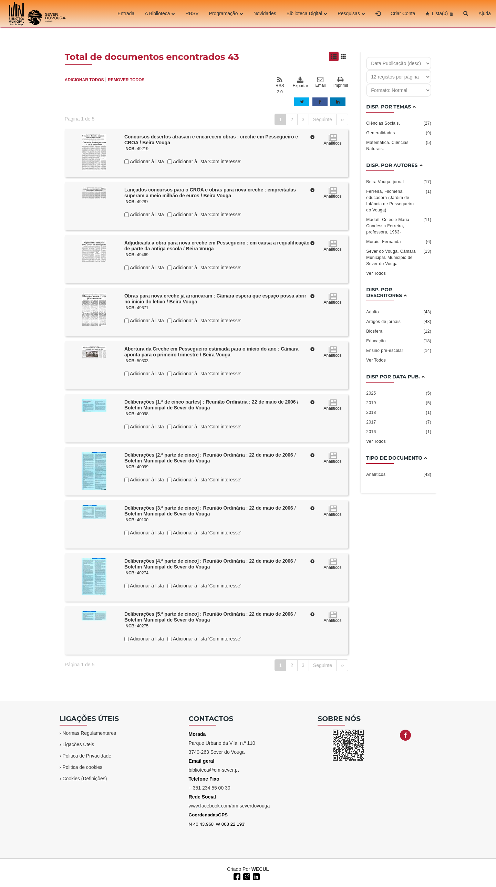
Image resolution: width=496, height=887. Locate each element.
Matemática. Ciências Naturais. (398, 145)
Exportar (300, 82)
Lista (440, 13)
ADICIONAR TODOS (84, 79)
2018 (398, 412)
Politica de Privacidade (86, 756)
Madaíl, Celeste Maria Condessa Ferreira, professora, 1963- (398, 225)
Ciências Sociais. (398, 123)
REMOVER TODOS (126, 79)
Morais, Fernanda (398, 242)
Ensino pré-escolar (398, 350)
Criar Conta (403, 13)
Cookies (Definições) (84, 778)
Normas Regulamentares (89, 733)
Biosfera (398, 331)
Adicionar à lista (146, 161)
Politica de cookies (82, 767)
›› (342, 119)
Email (320, 82)
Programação (226, 13)
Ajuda (484, 13)
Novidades (265, 13)
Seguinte (322, 119)
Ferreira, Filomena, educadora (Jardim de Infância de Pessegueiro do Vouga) (398, 200)
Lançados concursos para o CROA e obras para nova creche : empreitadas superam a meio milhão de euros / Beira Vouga (210, 192)
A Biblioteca (160, 13)
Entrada (125, 13)
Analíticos (398, 474)
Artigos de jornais (398, 322)
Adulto (398, 312)
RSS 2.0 (280, 85)
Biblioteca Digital (307, 13)
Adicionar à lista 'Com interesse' (206, 161)
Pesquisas (351, 13)
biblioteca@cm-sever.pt (214, 770)
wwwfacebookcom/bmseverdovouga (229, 805)
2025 (398, 393)
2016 (398, 432)
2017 (398, 422)
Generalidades (398, 133)
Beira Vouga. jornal (398, 182)
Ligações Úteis (78, 744)
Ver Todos (376, 273)
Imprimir (340, 82)
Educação (398, 341)
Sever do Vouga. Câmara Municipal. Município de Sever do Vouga (398, 257)
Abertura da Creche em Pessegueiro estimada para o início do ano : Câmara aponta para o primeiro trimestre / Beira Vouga (211, 351)
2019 (398, 403)
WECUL (260, 869)
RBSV (191, 13)
